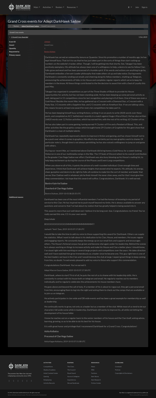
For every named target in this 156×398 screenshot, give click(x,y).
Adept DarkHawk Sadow (30, 26)
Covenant (118, 366)
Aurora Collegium (73, 376)
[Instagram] (22, 380)
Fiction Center (96, 383)
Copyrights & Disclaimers (123, 373)
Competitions (48, 366)
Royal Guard (71, 373)
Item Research (96, 380)
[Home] (10, 26)
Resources (71, 7)
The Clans (70, 366)
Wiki (92, 370)
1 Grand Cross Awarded (18, 37)
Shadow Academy (49, 370)
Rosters (59, 7)
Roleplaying (47, 380)
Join (137, 7)
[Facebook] (18, 380)
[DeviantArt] (13, 380)
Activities (47, 7)
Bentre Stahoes (49, 52)
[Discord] (9, 380)
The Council (71, 370)
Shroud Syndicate (73, 383)
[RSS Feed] (31, 380)
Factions (94, 373)
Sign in (144, 7)
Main (36, 7)
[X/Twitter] (27, 380)
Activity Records (49, 383)
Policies (117, 370)
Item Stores (95, 376)
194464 (47, 42)
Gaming (46, 376)
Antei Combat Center (51, 373)
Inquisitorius (71, 380)
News (93, 366)
